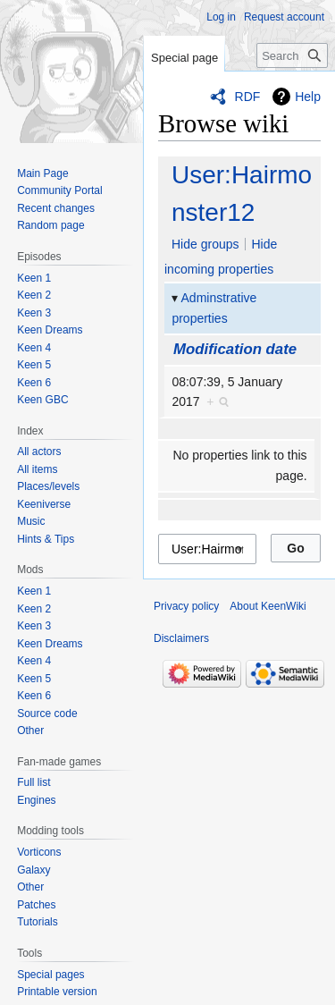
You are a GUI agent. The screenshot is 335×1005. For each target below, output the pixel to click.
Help (308, 96)
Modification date (235, 349)
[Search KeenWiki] (292, 55)
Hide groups (205, 244)
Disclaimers (181, 638)
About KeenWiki (268, 606)
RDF (248, 96)
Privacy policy (186, 606)
